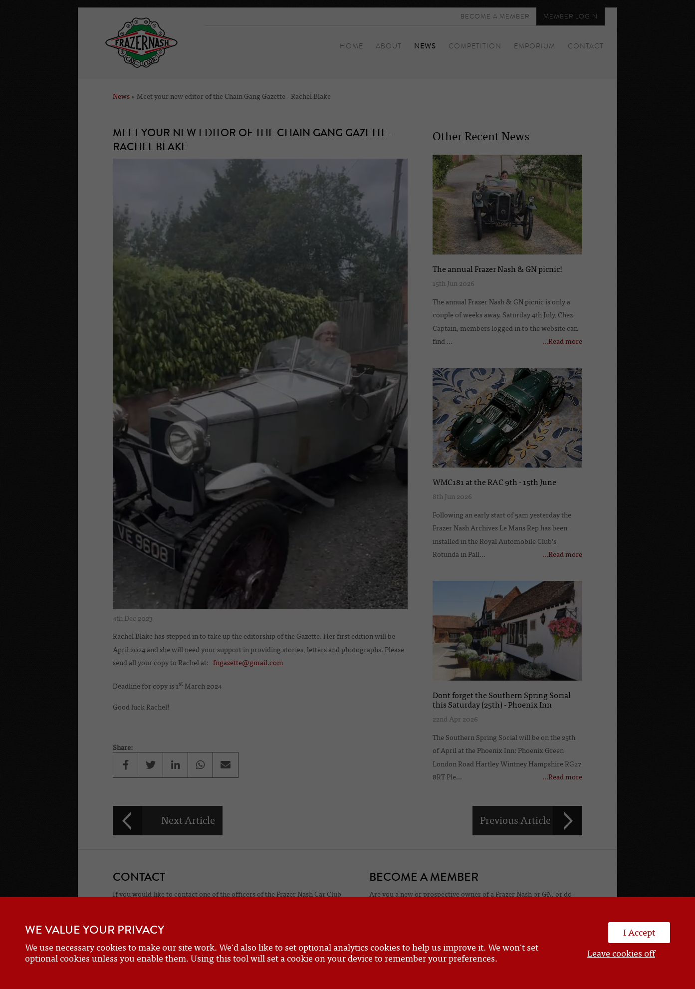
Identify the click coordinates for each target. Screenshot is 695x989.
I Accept (639, 932)
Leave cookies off (621, 953)
